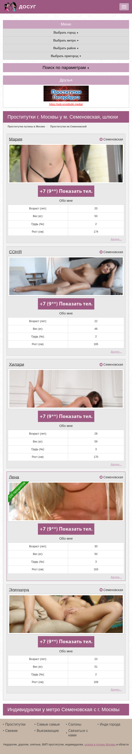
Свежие (11, 731)
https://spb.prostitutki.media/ (66, 104)
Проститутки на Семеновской (68, 126)
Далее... (116, 239)
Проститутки (15, 724)
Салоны (74, 724)
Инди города (110, 724)
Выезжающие (48, 731)
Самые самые (48, 724)
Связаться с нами (78, 733)
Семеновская (113, 139)
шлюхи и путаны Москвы (100, 744)
